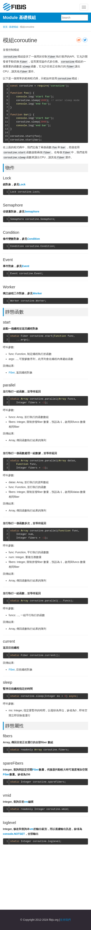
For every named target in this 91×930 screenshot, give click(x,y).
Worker (37, 293)
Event (25, 266)
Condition (33, 238)
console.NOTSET (14, 833)
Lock (22, 184)
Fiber (12, 372)
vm (26, 801)
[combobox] (74, 18)
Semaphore (32, 211)
